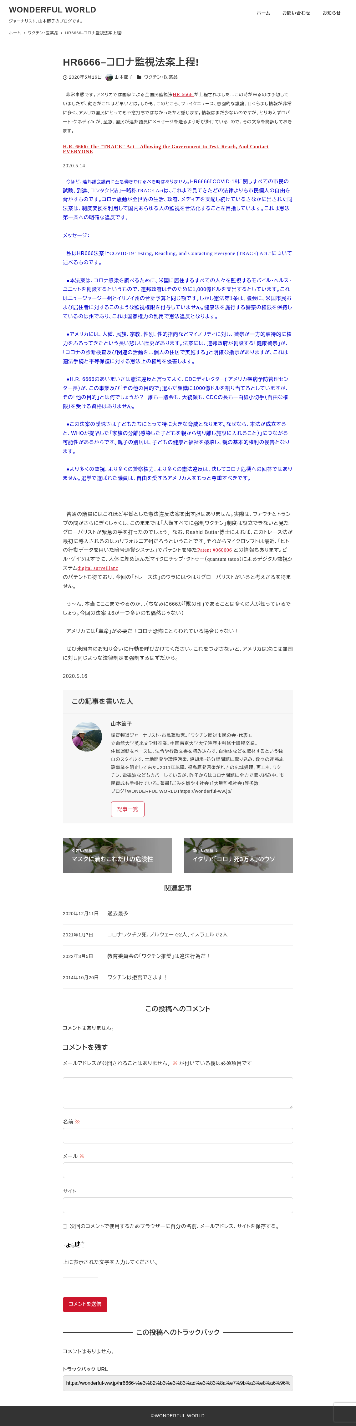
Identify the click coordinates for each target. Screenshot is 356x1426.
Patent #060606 (214, 550)
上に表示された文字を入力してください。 (110, 1262)
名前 (71, 1121)
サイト (69, 1191)
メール (74, 1156)
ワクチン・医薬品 (161, 77)
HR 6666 (183, 94)
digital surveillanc (98, 568)
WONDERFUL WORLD (52, 9)
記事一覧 (127, 809)
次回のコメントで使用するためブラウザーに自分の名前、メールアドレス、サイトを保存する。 (174, 1226)
